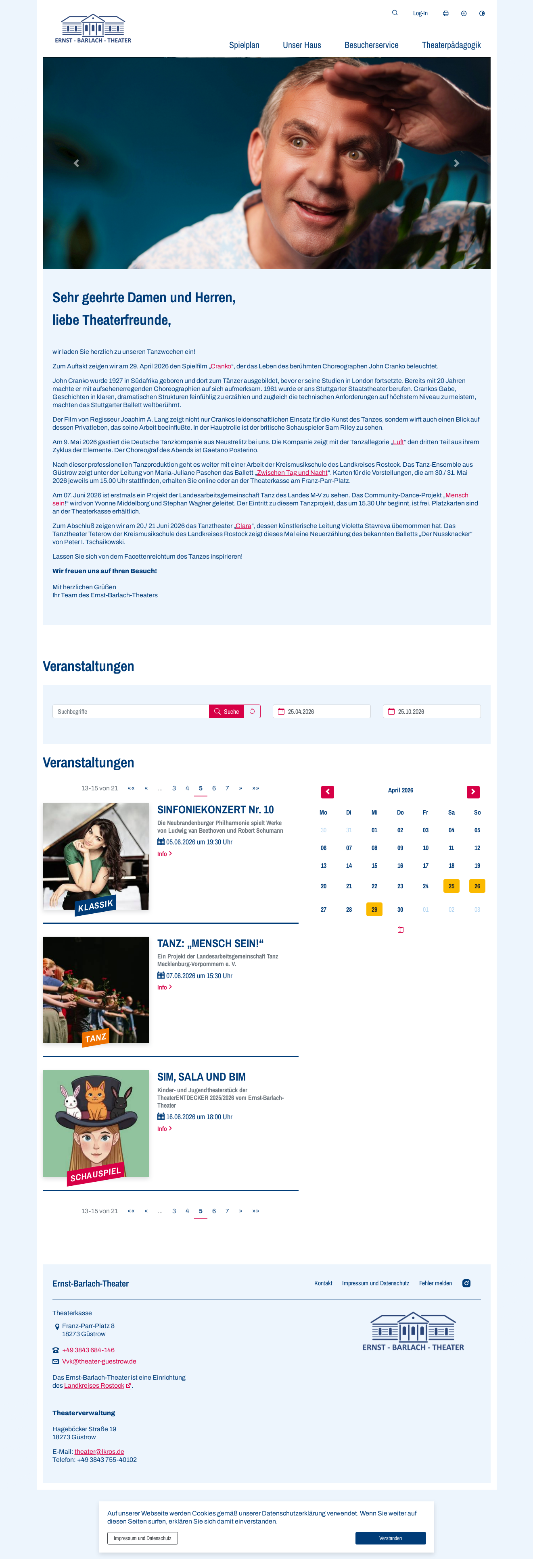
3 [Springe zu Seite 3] (174, 788)
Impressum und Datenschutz (142, 1538)
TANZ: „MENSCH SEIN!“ (210, 943)
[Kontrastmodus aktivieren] (482, 13)
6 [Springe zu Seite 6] (214, 788)
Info (162, 854)
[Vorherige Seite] (146, 788)
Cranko (221, 366)
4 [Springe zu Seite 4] (187, 788)
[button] (76, 163)
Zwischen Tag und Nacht (292, 472)
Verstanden (390, 1538)
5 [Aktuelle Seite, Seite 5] (201, 788)
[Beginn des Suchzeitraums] (322, 711)
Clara (243, 525)
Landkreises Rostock (94, 1385)
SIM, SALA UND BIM (201, 1076)
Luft (398, 442)
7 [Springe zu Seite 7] (227, 788)
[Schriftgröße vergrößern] (464, 13)
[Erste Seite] (131, 788)
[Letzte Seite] (255, 788)
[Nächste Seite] (240, 788)
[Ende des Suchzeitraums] (432, 711)
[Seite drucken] (445, 13)
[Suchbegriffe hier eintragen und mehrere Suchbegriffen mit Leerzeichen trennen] (130, 711)
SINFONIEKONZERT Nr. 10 (215, 809)
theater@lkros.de (99, 1451)
